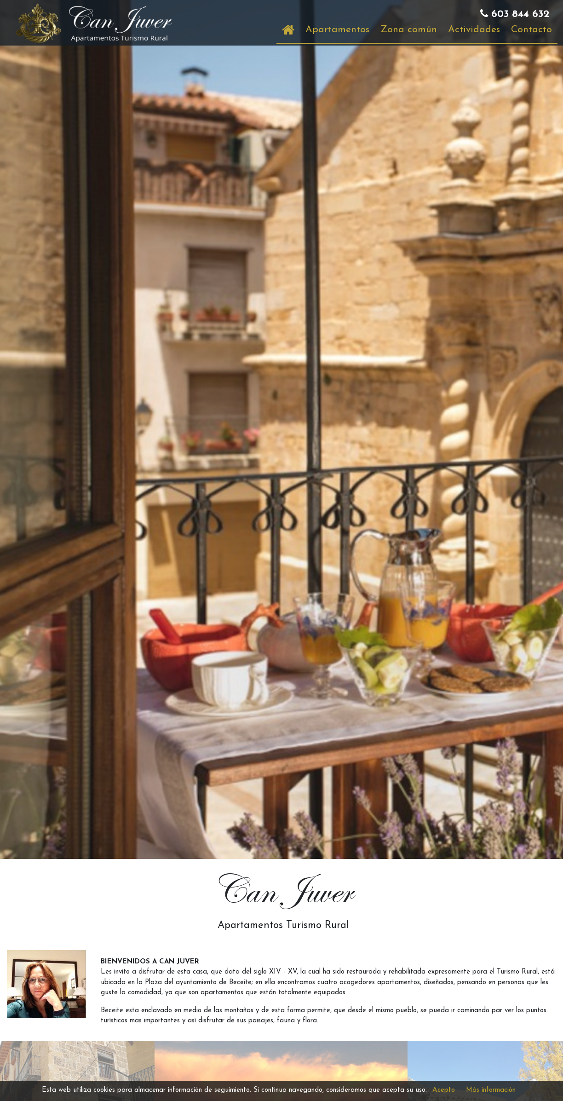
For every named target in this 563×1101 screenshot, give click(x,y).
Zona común (408, 30)
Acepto (443, 1090)
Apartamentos (337, 30)
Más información (491, 1090)
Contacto (531, 30)
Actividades (474, 30)
